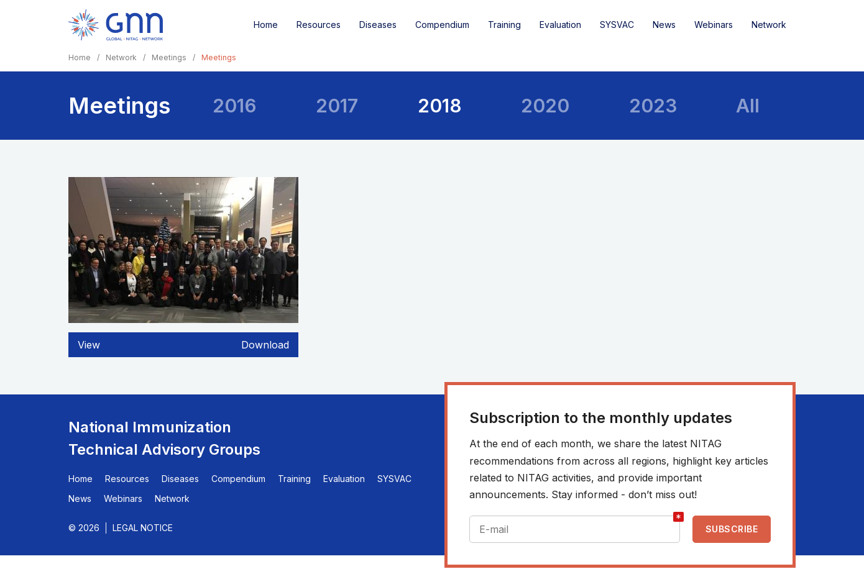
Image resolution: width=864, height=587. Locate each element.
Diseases (378, 24)
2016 (235, 105)
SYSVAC (617, 24)
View (89, 345)
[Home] (115, 24)
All (748, 105)
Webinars (713, 24)
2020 (545, 105)
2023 (653, 105)
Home (266, 24)
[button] (183, 319)
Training (504, 24)
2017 (337, 105)
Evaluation (560, 24)
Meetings (169, 57)
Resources (318, 24)
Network (768, 24)
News (664, 24)
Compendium (442, 24)
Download (265, 345)
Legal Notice (143, 527)
